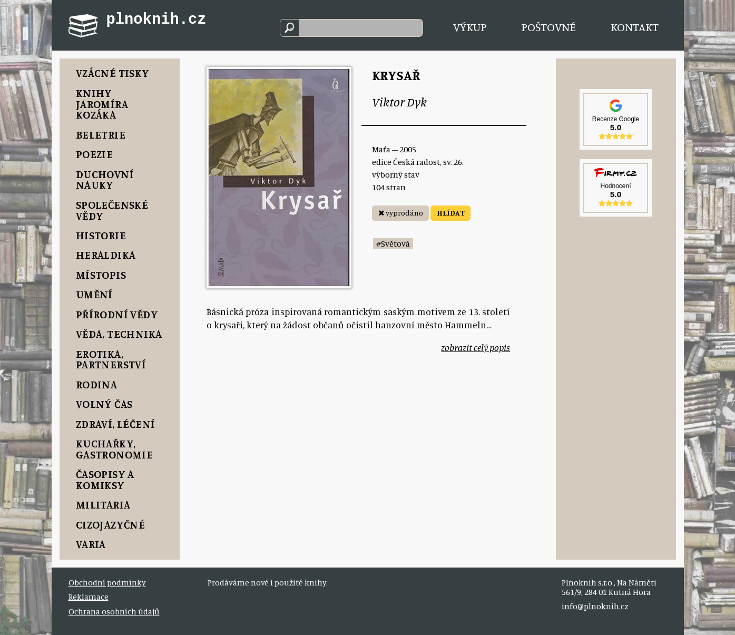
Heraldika (106, 254)
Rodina (96, 384)
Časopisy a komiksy (105, 479)
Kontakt (635, 26)
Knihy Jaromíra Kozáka (102, 104)
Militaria (103, 504)
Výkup (470, 26)
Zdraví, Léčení (115, 424)
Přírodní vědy (117, 314)
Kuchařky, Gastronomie (114, 449)
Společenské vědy (112, 210)
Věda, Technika (119, 333)
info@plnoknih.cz (595, 606)
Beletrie (100, 134)
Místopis (101, 274)
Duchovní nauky (105, 180)
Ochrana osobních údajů (114, 611)
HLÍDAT (451, 212)
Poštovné (548, 26)
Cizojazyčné (110, 524)
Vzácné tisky (113, 73)
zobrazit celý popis (475, 347)
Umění (94, 294)
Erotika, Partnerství (111, 359)
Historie (101, 235)
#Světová (393, 243)
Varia (91, 544)
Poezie (94, 154)
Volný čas (104, 404)
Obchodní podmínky (107, 582)
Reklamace (88, 596)
